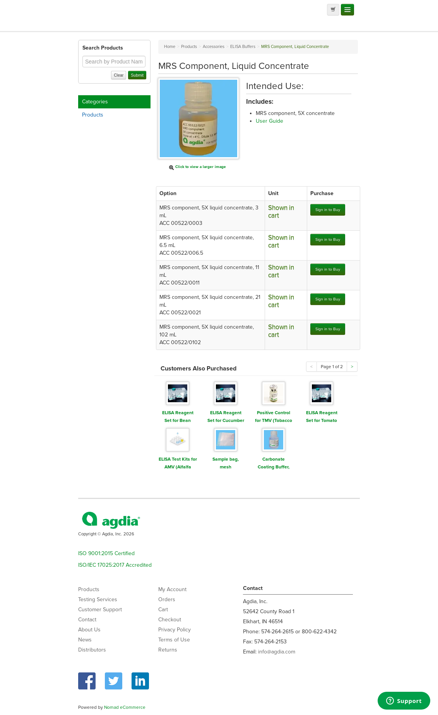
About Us (89, 629)
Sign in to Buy (327, 209)
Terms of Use (174, 639)
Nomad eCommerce (124, 707)
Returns (167, 649)
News (85, 639)
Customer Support (100, 609)
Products (92, 114)
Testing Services (97, 599)
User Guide (269, 121)
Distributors (92, 649)
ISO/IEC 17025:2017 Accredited (115, 565)
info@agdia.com (276, 651)
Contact (87, 619)
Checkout (169, 619)
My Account (172, 589)
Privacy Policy (174, 629)
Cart (163, 609)
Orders (166, 599)
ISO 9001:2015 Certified (106, 553)
